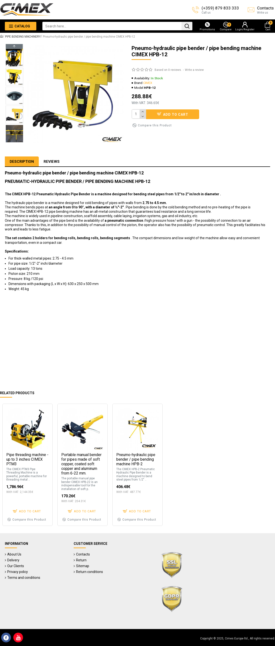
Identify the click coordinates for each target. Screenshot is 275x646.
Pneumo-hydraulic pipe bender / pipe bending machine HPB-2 (135, 459)
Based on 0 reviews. (168, 70)
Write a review (194, 70)
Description (22, 161)
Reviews (52, 161)
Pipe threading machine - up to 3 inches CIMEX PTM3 (27, 459)
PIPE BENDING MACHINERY (23, 36)
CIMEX (147, 83)
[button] (14, 140)
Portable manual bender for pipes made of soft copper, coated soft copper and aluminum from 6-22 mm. (81, 464)
